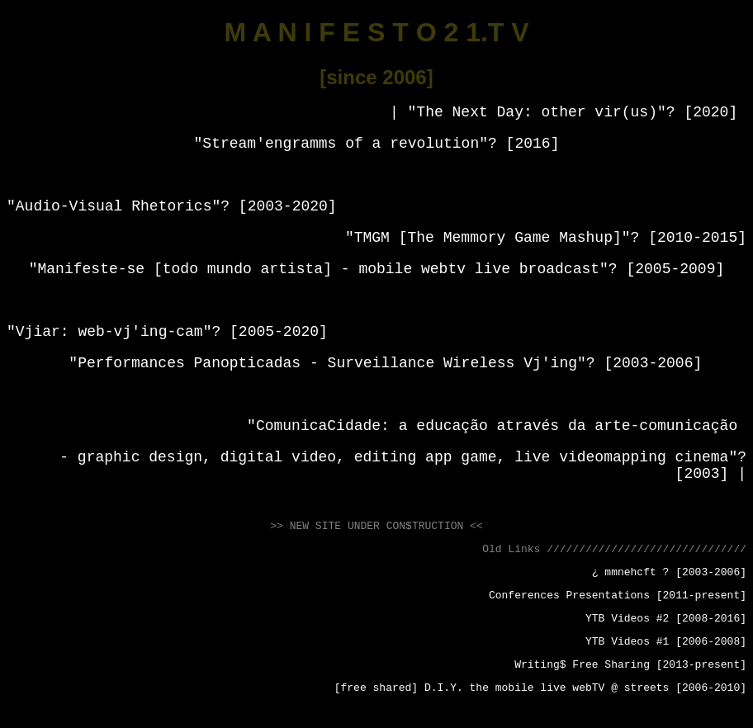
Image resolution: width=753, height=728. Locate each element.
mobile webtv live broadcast (478, 269)
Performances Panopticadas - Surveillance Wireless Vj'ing (327, 363)
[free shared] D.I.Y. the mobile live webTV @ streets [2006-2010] (540, 688)
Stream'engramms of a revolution (340, 143)
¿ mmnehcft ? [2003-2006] (669, 572)
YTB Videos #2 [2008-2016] (665, 618)
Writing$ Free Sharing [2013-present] (630, 665)
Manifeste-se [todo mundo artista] (185, 269)
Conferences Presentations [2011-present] (617, 595)
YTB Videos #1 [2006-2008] (665, 642)
